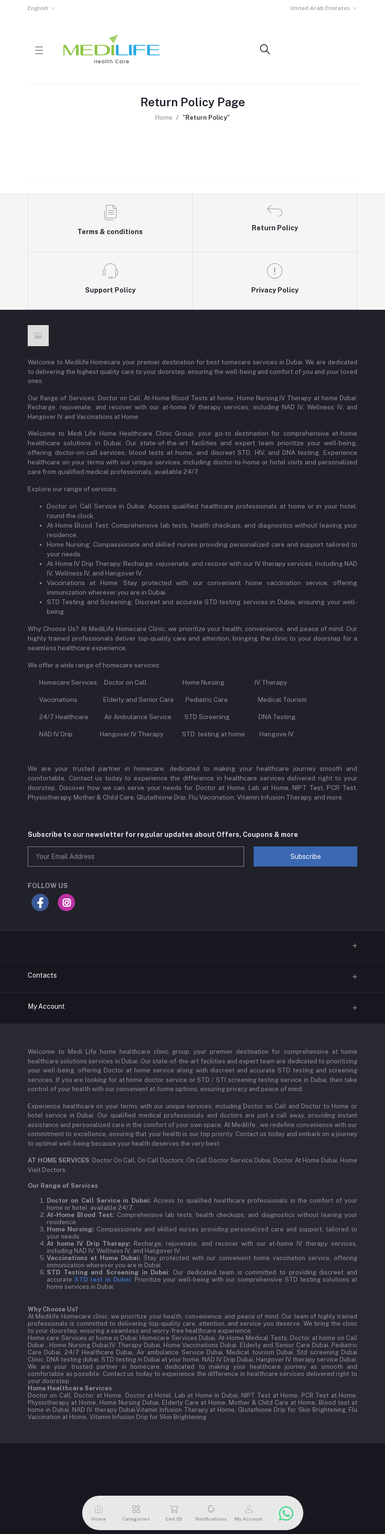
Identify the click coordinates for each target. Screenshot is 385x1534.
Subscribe (305, 856)
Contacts (42, 975)
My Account (46, 1006)
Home (163, 117)
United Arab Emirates (320, 8)
